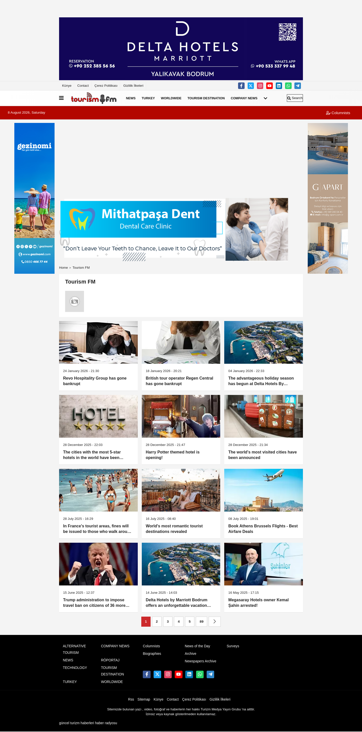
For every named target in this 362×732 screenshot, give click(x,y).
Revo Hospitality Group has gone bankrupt (94, 381)
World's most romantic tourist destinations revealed (174, 529)
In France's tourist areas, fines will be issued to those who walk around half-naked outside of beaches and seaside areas (97, 529)
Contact (82, 85)
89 (201, 621)
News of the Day (197, 646)
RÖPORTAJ (110, 660)
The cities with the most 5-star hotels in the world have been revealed (92, 455)
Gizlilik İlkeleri (133, 85)
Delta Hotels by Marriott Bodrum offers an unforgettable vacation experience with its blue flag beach (179, 603)
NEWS (130, 98)
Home (63, 267)
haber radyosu (106, 723)
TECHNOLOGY (75, 668)
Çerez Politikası (106, 85)
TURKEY (148, 98)
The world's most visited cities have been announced (262, 455)
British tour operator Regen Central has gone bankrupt (179, 381)
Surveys (233, 646)
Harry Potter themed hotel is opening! (173, 455)
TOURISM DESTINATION (206, 98)
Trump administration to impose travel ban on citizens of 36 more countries (94, 603)
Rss (131, 699)
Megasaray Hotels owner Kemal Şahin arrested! (258, 603)
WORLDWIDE (171, 98)
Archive (190, 654)
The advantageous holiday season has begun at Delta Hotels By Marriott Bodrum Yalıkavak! (261, 381)
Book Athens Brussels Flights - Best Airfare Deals (263, 529)
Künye (66, 85)
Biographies (152, 654)
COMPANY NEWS (244, 98)
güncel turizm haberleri (76, 723)
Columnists (338, 113)
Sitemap (144, 699)
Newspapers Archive (200, 661)
